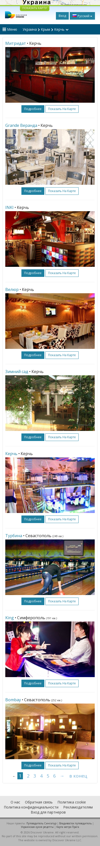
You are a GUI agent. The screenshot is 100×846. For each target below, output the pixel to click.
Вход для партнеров (48, 812)
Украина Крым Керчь (46, 29)
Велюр (12, 289)
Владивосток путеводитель (75, 823)
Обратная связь (39, 802)
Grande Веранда (21, 125)
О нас (15, 802)
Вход (62, 16)
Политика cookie (71, 802)
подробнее (33, 109)
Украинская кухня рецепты (37, 827)
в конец (78, 776)
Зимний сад (16, 371)
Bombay (13, 700)
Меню (10, 29)
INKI (9, 207)
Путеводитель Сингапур (41, 823)
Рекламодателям (78, 807)
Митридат (15, 43)
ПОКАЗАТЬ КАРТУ (34, 8)
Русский (82, 16)
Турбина (13, 535)
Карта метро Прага (67, 827)
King (9, 617)
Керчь (11, 453)
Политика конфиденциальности (31, 807)
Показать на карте (62, 109)
